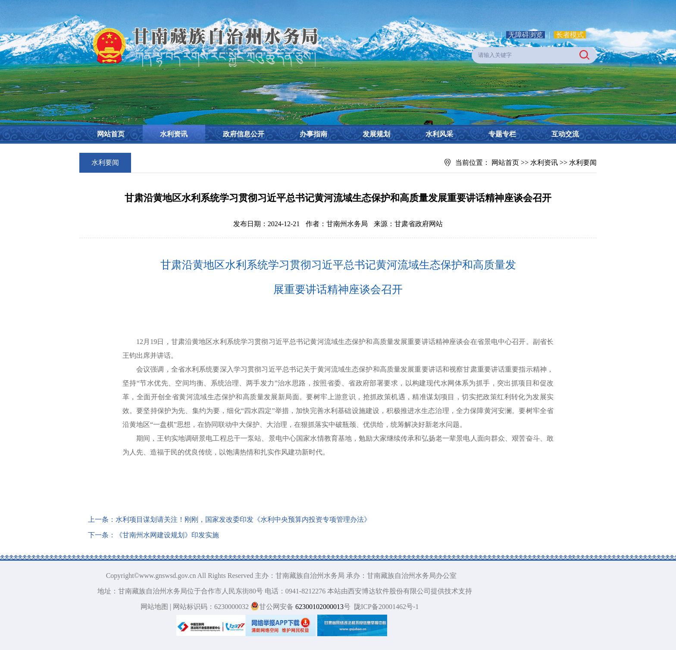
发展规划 (376, 134)
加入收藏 (482, 34)
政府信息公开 (243, 134)
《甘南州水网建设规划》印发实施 (167, 535)
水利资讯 (174, 134)
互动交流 (565, 134)
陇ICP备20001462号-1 (386, 606)
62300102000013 (319, 606)
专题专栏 (502, 134)
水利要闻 (583, 162)
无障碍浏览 (525, 34)
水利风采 (439, 134)
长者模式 (570, 34)
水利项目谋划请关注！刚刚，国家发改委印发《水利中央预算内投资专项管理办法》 (243, 519)
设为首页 (440, 34)
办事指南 (313, 134)
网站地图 (154, 606)
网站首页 (111, 134)
